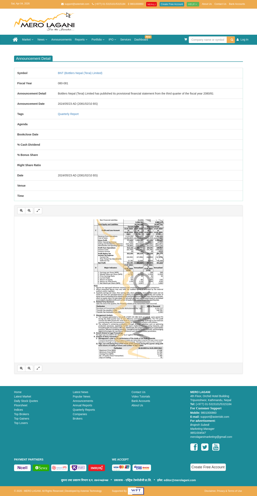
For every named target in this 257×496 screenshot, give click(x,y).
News (43, 39)
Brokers (78, 418)
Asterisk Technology (91, 491)
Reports (81, 39)
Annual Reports (82, 405)
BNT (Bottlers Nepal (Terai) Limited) (80, 73)
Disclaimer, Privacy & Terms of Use (223, 491)
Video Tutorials (141, 396)
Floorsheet (20, 405)
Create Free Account (172, 4)
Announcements (61, 39)
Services (125, 39)
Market (28, 39)
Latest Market (22, 396)
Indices (18, 409)
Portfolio (98, 39)
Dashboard (142, 38)
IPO (113, 39)
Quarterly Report (68, 114)
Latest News (80, 392)
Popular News (81, 396)
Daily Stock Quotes (26, 400)
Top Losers (21, 423)
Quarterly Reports (84, 409)
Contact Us (220, 4)
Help (193, 4)
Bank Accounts (237, 4)
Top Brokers (21, 414)
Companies (80, 414)
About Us (207, 4)
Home (17, 392)
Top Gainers (21, 418)
